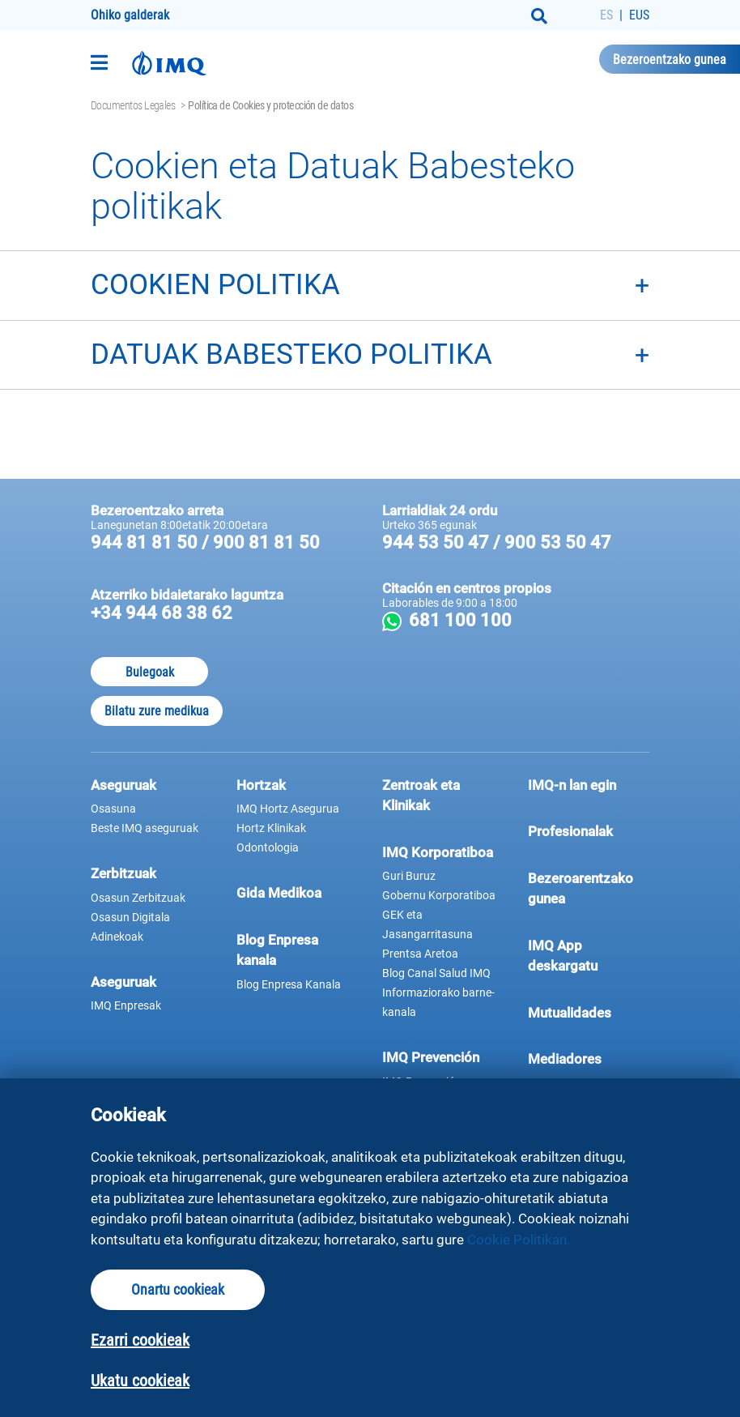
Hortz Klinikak (271, 828)
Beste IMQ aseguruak (144, 828)
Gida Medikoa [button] (278, 893)
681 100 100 (527, 620)
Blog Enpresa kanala (277, 950)
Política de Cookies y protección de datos (270, 105)
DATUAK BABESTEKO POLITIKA (291, 354)
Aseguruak (123, 982)
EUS (639, 15)
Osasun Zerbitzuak (138, 897)
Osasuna (113, 808)
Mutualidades (569, 1013)
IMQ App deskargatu (588, 956)
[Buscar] (539, 16)
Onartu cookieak (177, 1289)
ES (606, 15)
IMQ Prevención (430, 1057)
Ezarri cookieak (140, 1340)
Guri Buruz (409, 875)
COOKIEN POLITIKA (215, 284)
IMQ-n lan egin (572, 785)
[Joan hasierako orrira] (169, 63)
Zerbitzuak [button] (123, 873)
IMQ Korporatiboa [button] (437, 852)
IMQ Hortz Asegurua (287, 808)
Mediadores (588, 1058)
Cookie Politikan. (518, 1239)
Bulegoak (149, 672)
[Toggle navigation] (99, 63)
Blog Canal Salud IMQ (436, 973)
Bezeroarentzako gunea (588, 888)
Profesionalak (588, 830)
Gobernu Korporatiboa (438, 895)
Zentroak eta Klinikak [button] (421, 795)
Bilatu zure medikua (156, 711)
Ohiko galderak (130, 15)
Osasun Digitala (130, 917)
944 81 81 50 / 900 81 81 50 (205, 542)
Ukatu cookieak (140, 1380)
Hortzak (261, 785)
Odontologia (267, 847)
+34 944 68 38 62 (161, 613)
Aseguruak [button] (123, 785)
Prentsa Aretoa (420, 953)
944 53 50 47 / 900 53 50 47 (496, 542)
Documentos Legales (133, 105)
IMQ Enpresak (126, 1005)
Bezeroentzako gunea (669, 59)
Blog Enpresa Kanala (288, 984)
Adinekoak (117, 936)
